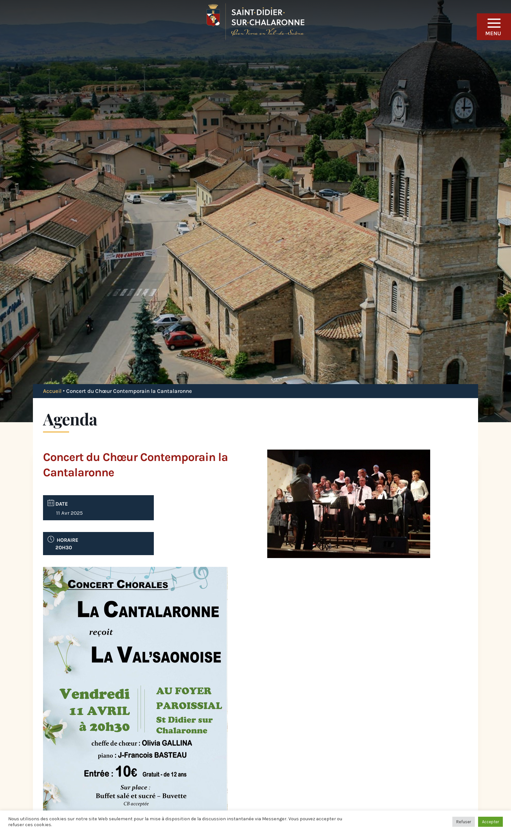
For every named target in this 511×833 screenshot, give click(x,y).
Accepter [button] (490, 821)
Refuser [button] (463, 821)
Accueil (52, 391)
